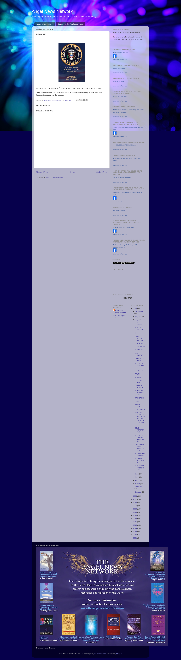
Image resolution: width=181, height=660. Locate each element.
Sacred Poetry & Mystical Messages (123, 227)
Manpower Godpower (119, 210)
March (137, 483)
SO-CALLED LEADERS (139, 364)
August (138, 316)
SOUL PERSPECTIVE (140, 430)
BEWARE (138, 377)
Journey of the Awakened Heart (70, 24)
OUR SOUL (139, 343)
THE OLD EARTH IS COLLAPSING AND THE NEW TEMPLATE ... (140, 419)
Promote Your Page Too (120, 59)
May (137, 477)
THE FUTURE (139, 370)
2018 (135, 515)
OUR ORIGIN (140, 410)
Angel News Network (52, 11)
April (137, 480)
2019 (135, 512)
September (139, 311)
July (137, 320)
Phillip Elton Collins (118, 81)
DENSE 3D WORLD (139, 386)
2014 (135, 528)
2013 (135, 531)
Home (72, 172)
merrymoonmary (100, 654)
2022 (135, 502)
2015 (135, 525)
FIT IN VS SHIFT (138, 381)
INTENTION (139, 398)
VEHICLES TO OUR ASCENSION (139, 438)
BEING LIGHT (138, 405)
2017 (135, 519)
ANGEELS (139, 350)
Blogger (119, 654)
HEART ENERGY (139, 324)
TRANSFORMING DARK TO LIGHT (139, 447)
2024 (135, 496)
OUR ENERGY (139, 354)
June (137, 474)
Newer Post (42, 172)
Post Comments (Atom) (54, 177)
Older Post (101, 172)
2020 (135, 509)
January (138, 492)
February (138, 487)
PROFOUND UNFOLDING (139, 461)
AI (135, 333)
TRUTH (137, 374)
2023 (135, 499)
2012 (135, 535)
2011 (135, 538)
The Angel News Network (120, 52)
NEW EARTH (140, 347)
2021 (135, 506)
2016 (135, 522)
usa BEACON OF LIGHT (140, 454)
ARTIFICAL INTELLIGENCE (139, 393)
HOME (137, 401)
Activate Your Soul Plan (120, 96)
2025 (135, 308)
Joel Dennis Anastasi (119, 68)
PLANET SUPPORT (140, 329)
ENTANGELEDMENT (140, 359)
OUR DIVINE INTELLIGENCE (139, 468)
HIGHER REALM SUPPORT (140, 338)
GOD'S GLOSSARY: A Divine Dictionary (124, 145)
